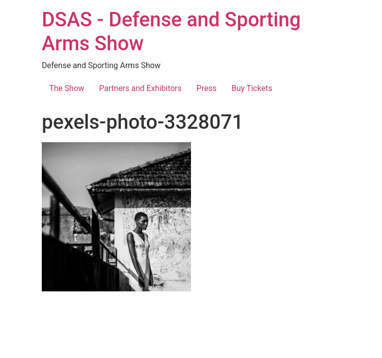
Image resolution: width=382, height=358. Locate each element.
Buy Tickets (251, 88)
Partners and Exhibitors (140, 88)
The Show (66, 88)
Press (206, 88)
